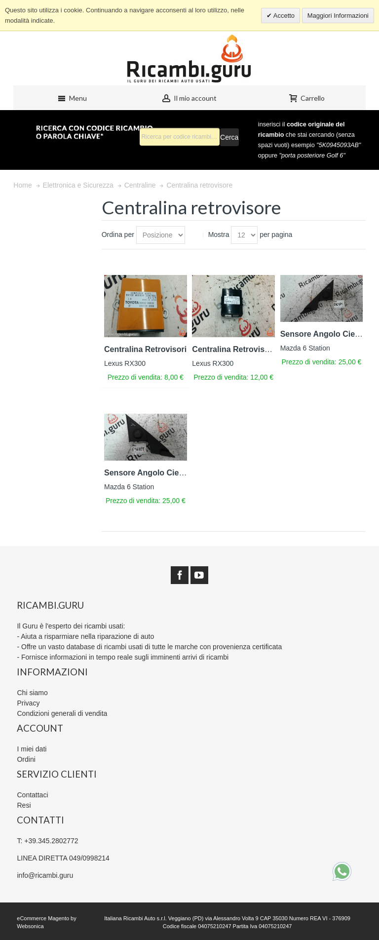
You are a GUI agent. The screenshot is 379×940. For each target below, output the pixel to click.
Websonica (30, 926)
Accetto (283, 15)
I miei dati (31, 749)
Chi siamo (32, 693)
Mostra (218, 234)
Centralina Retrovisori (145, 349)
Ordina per (118, 234)
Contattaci (32, 795)
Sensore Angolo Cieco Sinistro (162, 473)
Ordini (26, 759)
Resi (24, 805)
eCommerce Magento (43, 918)
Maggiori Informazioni (338, 15)
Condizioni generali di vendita (62, 713)
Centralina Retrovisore (234, 349)
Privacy (28, 703)
